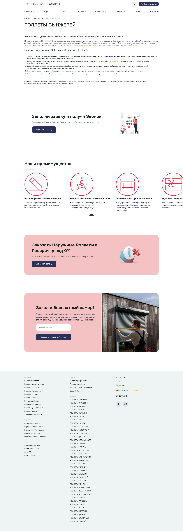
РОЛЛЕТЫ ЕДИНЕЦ (77, 484)
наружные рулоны (130, 43)
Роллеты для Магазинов (33, 408)
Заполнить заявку (44, 129)
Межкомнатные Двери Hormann (82, 387)
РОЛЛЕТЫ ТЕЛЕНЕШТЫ (79, 471)
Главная (27, 18)
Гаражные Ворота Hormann (35, 437)
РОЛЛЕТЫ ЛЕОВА (77, 508)
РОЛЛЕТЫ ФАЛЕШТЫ (78, 501)
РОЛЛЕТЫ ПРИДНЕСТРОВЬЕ (81, 494)
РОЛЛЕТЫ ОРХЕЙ (77, 410)
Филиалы (37, 18)
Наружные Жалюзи (31, 401)
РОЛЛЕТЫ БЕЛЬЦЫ (77, 498)
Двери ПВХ (74, 391)
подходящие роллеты (108, 56)
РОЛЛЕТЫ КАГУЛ (77, 416)
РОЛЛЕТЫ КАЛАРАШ (78, 443)
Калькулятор (121, 11)
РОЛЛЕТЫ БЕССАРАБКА (79, 430)
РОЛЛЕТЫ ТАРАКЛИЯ (78, 474)
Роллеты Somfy (30, 398)
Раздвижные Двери (77, 384)
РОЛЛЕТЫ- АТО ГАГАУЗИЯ (80, 457)
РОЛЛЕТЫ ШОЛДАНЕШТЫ (80, 518)
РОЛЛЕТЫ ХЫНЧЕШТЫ (79, 481)
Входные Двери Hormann (79, 381)
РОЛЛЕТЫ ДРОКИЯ (77, 515)
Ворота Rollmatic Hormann (34, 430)
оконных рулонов (92, 41)
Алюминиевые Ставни (33, 415)
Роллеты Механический (33, 391)
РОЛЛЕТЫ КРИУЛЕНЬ (78, 433)
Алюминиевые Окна (32, 445)
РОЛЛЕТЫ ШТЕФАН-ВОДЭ (80, 440)
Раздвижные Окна (31, 449)
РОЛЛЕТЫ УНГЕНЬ (77, 420)
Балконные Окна (30, 455)
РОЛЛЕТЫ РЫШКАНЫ (78, 423)
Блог (138, 11)
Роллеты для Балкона (32, 404)
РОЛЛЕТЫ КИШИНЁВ (78, 521)
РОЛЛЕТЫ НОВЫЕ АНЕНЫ (80, 491)
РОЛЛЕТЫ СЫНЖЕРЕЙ (79, 477)
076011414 (54, 4)
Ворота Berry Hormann (33, 433)
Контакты (154, 11)
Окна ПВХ (28, 452)
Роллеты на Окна (31, 394)
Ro (134, 4)
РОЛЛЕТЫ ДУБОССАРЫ (79, 437)
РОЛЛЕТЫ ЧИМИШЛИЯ (79, 460)
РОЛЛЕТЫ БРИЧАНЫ (78, 447)
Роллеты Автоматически (34, 384)
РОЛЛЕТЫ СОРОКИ (78, 464)
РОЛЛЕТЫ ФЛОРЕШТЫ (79, 427)
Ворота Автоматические (33, 427)
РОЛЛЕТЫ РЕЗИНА (77, 504)
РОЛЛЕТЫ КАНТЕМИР (78, 400)
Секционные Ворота (32, 423)
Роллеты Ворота (30, 411)
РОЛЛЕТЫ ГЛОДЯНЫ (78, 454)
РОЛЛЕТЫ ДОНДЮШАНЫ (80, 487)
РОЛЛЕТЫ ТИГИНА (77, 467)
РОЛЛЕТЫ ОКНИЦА (77, 406)
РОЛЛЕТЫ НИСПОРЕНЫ (79, 450)
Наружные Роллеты (32, 381)
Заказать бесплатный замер (53, 337)
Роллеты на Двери (31, 387)
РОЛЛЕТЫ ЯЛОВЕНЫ (78, 511)
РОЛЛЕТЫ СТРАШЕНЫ (79, 403)
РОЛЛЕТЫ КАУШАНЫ (78, 413)
